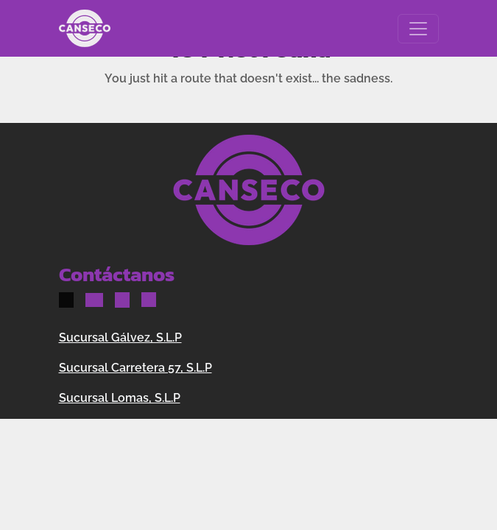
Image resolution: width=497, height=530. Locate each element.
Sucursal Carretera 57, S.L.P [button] (135, 368)
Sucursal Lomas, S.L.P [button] (119, 398)
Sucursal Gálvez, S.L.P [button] (120, 337)
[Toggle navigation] (418, 28)
